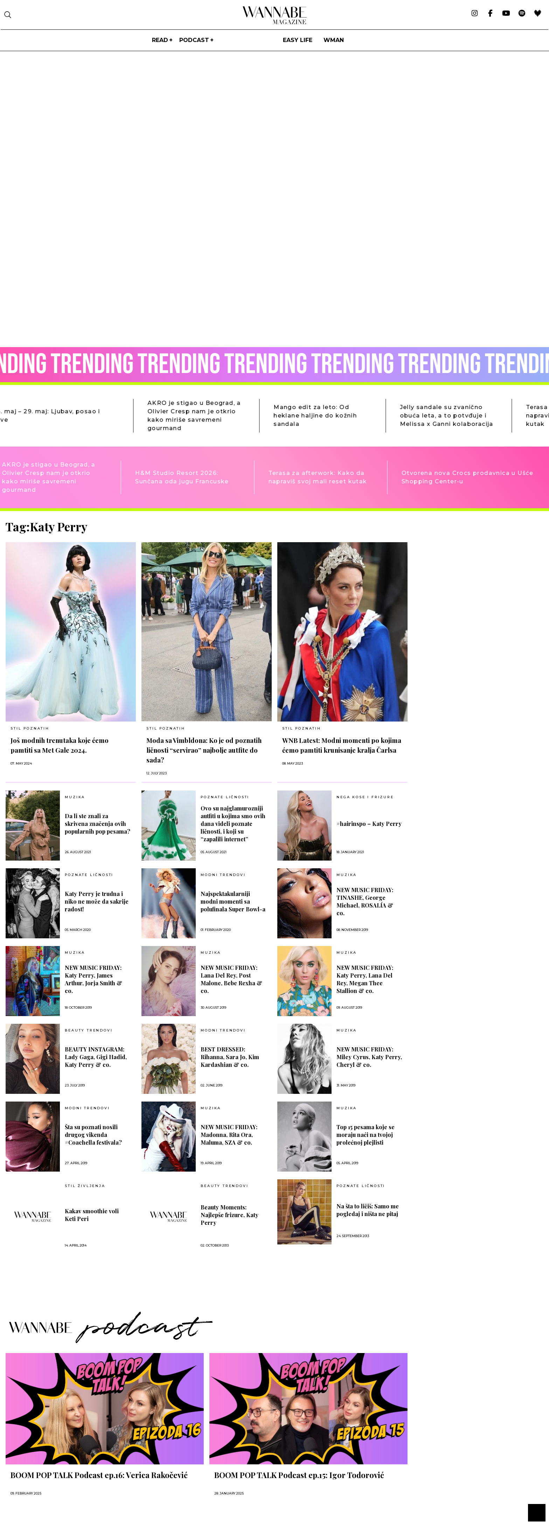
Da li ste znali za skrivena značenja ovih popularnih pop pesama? (97, 823)
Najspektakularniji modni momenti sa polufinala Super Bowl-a (233, 901)
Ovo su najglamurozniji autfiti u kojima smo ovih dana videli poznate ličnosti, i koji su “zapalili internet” (233, 824)
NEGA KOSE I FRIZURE (365, 797)
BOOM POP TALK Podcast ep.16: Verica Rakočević (99, 1475)
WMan (334, 40)
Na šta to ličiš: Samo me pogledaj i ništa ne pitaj (367, 1209)
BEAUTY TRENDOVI (88, 1030)
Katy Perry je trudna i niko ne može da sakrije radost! (96, 901)
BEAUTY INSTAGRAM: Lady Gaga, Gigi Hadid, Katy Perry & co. (96, 1057)
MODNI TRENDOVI (223, 875)
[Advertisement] (465, 569)
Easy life (297, 40)
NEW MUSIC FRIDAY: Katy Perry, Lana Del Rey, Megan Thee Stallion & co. (364, 979)
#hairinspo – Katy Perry (369, 823)
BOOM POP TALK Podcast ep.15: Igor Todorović (299, 1475)
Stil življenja (85, 1186)
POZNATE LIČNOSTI (225, 797)
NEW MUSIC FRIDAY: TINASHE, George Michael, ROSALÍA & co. (364, 901)
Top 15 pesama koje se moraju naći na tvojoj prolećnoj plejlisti (365, 1134)
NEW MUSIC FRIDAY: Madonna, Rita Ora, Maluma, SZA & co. (229, 1134)
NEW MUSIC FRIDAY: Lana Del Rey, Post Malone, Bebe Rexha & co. (231, 979)
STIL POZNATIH (30, 728)
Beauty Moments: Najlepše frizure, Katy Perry (229, 1214)
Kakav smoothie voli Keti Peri (92, 1214)
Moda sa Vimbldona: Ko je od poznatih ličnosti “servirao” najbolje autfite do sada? (204, 750)
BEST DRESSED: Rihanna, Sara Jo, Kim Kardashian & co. (230, 1057)
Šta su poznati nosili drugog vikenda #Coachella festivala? (93, 1134)
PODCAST (194, 40)
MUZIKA (75, 797)
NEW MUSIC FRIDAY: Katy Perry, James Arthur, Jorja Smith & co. (93, 979)
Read (160, 40)
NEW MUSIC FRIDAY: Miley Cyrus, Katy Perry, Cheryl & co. (369, 1057)
